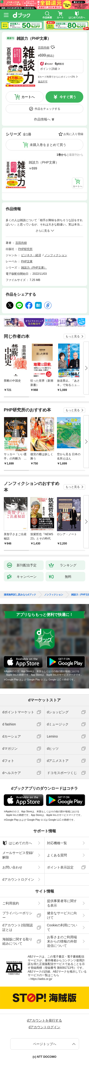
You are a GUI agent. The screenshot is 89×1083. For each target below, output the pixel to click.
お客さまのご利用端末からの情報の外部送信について (62, 941)
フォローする (52, 47)
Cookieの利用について (62, 927)
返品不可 (42, 81)
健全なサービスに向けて (62, 915)
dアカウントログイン (18, 879)
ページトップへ (44, 1044)
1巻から (62, 154)
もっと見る (73, 336)
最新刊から (76, 154)
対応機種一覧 (57, 843)
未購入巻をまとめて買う (48, 145)
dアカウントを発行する (44, 1020)
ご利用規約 (10, 903)
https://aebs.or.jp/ (41, 979)
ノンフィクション (55, 255)
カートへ (28, 97)
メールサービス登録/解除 (17, 855)
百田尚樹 (43, 47)
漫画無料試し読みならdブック (20, 595)
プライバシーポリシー (17, 915)
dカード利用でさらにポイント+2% (56, 76)
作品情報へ (42, 119)
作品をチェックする (47, 108)
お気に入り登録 (73, 134)
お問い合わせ (12, 867)
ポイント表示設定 (60, 867)
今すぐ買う (68, 97)
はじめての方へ (17, 843)
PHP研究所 (25, 249)
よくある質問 (57, 855)
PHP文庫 (27, 261)
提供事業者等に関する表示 (62, 903)
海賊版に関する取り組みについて (17, 941)
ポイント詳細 (48, 68)
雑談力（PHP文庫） (44, 162)
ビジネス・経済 (31, 255)
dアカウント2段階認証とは (17, 927)
